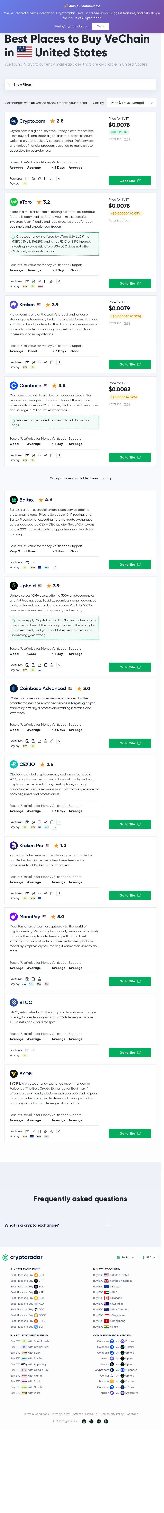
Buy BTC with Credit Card (29, 1347)
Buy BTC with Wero (25, 1393)
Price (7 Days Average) (127, 103)
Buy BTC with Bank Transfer (30, 1341)
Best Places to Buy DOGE (28, 1315)
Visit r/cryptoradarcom (72, 26)
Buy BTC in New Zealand (110, 1309)
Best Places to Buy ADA (27, 1304)
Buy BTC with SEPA (25, 1353)
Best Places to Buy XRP (27, 1292)
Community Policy (112, 1414)
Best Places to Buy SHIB (27, 1321)
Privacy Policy (61, 1414)
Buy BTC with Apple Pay (28, 1364)
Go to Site (130, 181)
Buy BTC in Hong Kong (109, 1321)
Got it (100, 26)
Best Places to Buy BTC (27, 1275)
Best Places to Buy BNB (27, 1298)
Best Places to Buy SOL (27, 1287)
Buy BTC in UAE (105, 1292)
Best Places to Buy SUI (26, 1327)
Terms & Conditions (36, 1414)
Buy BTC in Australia (108, 1303)
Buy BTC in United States (111, 1275)
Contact (132, 1414)
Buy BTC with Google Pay (29, 1370)
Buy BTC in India (105, 1326)
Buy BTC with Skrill (25, 1381)
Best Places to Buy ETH (27, 1281)
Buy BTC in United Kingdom (112, 1281)
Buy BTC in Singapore (109, 1315)
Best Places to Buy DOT (27, 1310)
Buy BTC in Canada (107, 1298)
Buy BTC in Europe (107, 1286)
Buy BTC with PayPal (26, 1358)
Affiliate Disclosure (85, 1414)
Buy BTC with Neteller (27, 1387)
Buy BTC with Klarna (26, 1376)
